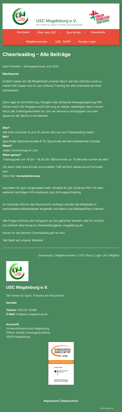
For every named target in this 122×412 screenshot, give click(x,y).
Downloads (45, 255)
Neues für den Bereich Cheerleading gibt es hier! (34, 232)
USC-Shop (85, 255)
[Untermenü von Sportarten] (85, 32)
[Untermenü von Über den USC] (60, 32)
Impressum (51, 400)
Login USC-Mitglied (107, 255)
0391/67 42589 (27, 310)
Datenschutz (69, 400)
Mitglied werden (65, 255)
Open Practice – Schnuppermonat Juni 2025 (31, 66)
